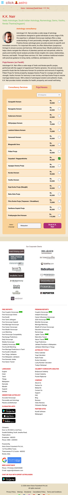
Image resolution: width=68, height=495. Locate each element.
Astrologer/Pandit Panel (34, 8)
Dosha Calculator (40, 360)
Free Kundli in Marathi (9, 352)
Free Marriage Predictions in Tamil (13, 349)
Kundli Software (40, 411)
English (4, 372)
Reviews (37, 400)
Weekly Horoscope (8, 342)
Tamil (4, 376)
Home (23, 8)
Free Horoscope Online (9, 315)
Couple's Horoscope (43, 312)
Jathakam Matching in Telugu (44, 347)
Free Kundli (5, 317)
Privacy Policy (11, 492)
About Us (38, 383)
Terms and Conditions (54, 492)
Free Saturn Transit (8, 362)
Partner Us (38, 385)
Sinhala (4, 391)
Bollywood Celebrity (41, 372)
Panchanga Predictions (9, 337)
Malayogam (39, 414)
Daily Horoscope (7, 339)
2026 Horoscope (42, 320)
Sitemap (20, 492)
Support (37, 393)
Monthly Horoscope (41, 322)
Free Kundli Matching (9, 347)
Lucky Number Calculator (43, 363)
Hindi (3, 374)
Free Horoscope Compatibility (12, 334)
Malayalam (5, 381)
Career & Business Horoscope (45, 317)
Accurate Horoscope (9, 398)
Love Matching (7, 332)
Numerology (39, 332)
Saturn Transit (41, 339)
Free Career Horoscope (9, 327)
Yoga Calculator (40, 355)
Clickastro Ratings (41, 405)
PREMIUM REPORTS (42, 309)
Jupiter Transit (41, 334)
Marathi (4, 386)
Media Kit (38, 388)
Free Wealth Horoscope (9, 329)
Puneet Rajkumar (40, 376)
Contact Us (38, 390)
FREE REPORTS (7, 309)
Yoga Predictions (40, 342)
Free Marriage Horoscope (10, 325)
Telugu (4, 379)
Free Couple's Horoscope (12, 312)
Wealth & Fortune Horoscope (44, 327)
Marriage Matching (41, 325)
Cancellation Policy (39, 492)
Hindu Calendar (40, 353)
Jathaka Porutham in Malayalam (45, 344)
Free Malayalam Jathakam (11, 357)
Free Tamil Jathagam (9, 320)
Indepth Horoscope (41, 315)
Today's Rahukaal (40, 365)
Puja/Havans (41, 87)
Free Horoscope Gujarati (10, 322)
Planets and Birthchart (9, 403)
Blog (36, 398)
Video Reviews (40, 403)
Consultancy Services (18, 87)
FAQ (36, 395)
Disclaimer (27, 492)
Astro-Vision (31, 486)
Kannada (5, 384)
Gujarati (4, 389)
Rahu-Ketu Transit (41, 337)
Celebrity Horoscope (11, 344)
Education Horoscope (42, 329)
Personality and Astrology (10, 400)
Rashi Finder (39, 358)
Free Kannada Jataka (9, 359)
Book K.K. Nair (52, 226)
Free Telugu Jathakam (9, 354)
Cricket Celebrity (40, 374)
